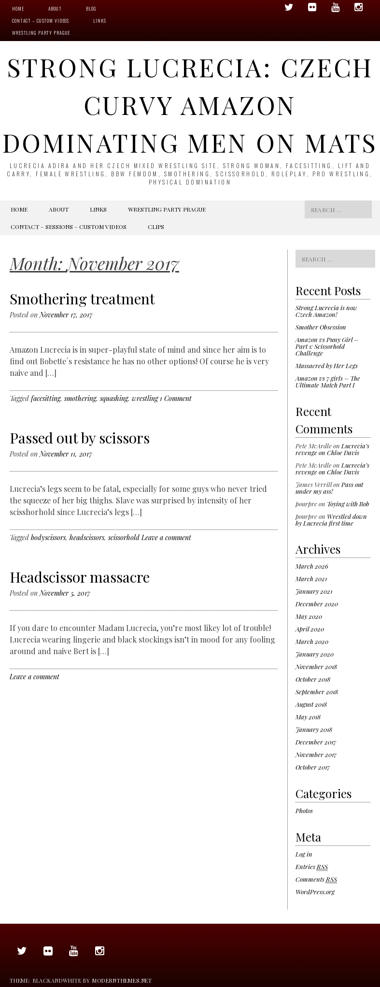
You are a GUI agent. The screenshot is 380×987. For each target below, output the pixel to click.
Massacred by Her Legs (327, 365)
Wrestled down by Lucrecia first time (331, 519)
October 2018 (313, 679)
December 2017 (316, 742)
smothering (80, 398)
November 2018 (316, 666)
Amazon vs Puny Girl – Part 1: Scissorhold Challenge (327, 346)
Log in (304, 854)
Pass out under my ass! (329, 487)
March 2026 (312, 566)
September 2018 (317, 691)
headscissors (87, 537)
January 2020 (315, 654)
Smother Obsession (321, 327)
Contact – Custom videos (40, 20)
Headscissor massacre (80, 576)
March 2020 (312, 641)
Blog (91, 8)
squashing (114, 398)
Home (18, 8)
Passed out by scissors (80, 437)
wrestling (145, 398)
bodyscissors (48, 537)
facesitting (45, 398)
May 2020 (309, 616)
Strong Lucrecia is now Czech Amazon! (326, 310)
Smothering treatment (82, 298)
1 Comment (176, 398)
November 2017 (316, 754)
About (55, 8)
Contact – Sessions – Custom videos (69, 226)
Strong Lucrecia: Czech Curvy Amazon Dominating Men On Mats (190, 104)
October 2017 (313, 767)
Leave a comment (166, 537)
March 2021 (311, 578)
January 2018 (314, 729)
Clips (156, 226)
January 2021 (314, 591)
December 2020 (317, 604)
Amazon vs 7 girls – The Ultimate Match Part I (328, 381)
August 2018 (311, 704)
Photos (304, 810)
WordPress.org (315, 891)
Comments (316, 879)
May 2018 (308, 717)
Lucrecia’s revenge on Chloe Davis (332, 449)
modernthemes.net (122, 980)
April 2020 (310, 629)
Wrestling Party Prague (41, 32)
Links (99, 20)
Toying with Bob (348, 504)
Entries (312, 866)
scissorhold (124, 537)
